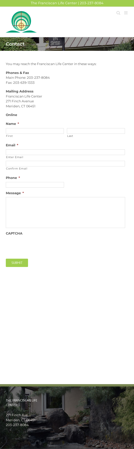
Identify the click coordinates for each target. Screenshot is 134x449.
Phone (13, 178)
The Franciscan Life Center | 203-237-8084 (67, 3)
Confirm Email (16, 168)
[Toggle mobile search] (118, 13)
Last (70, 135)
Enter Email (14, 157)
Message (15, 193)
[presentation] (35, 245)
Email (12, 145)
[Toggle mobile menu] (126, 13)
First (9, 135)
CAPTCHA (14, 233)
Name (12, 124)
